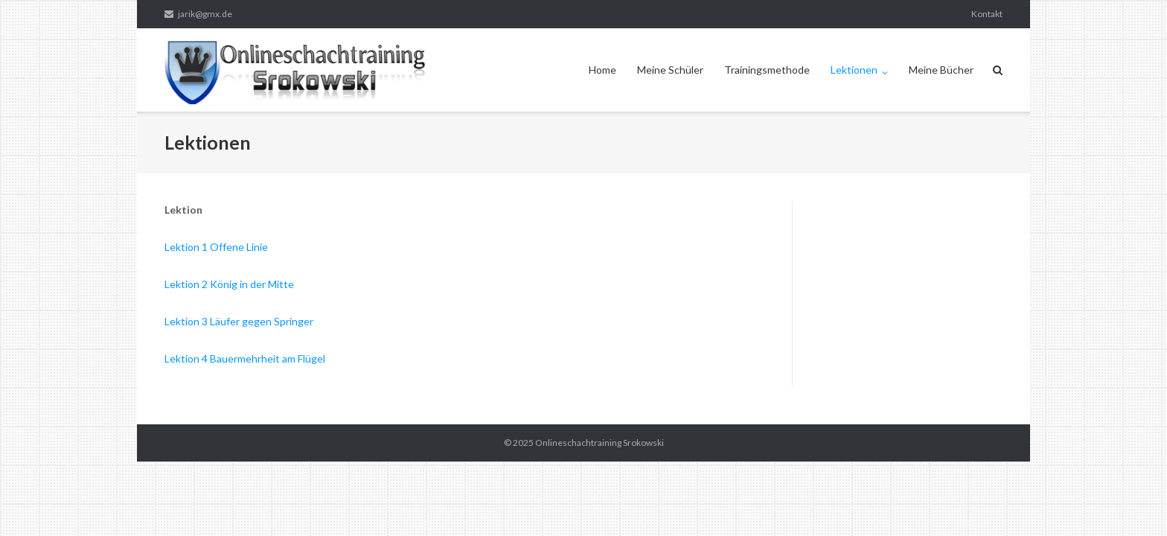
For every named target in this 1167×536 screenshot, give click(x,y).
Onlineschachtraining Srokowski (599, 442)
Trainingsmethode (767, 69)
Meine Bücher (941, 69)
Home (602, 69)
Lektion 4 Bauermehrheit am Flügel (244, 358)
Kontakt (987, 13)
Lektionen (854, 69)
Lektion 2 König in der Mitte (229, 284)
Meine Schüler (670, 69)
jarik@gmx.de (205, 13)
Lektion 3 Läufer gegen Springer (238, 321)
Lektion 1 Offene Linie (216, 246)
